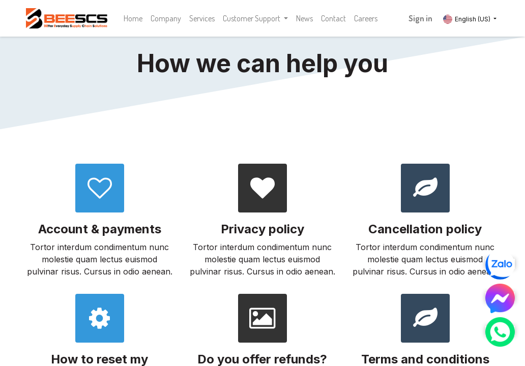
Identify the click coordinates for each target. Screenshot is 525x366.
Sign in (420, 18)
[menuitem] (133, 18)
